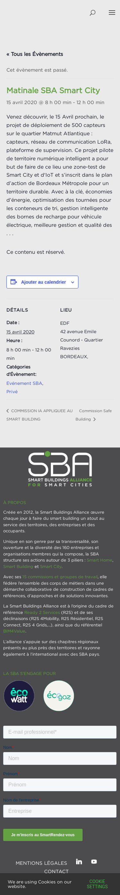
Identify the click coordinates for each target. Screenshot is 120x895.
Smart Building (18, 566)
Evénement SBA (24, 383)
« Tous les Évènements (34, 54)
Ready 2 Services (42, 612)
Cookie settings (97, 884)
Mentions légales (41, 862)
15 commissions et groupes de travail (60, 576)
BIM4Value (14, 631)
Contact (56, 871)
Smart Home (99, 560)
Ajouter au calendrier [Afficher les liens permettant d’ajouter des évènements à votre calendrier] (43, 282)
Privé (12, 391)
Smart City (50, 566)
